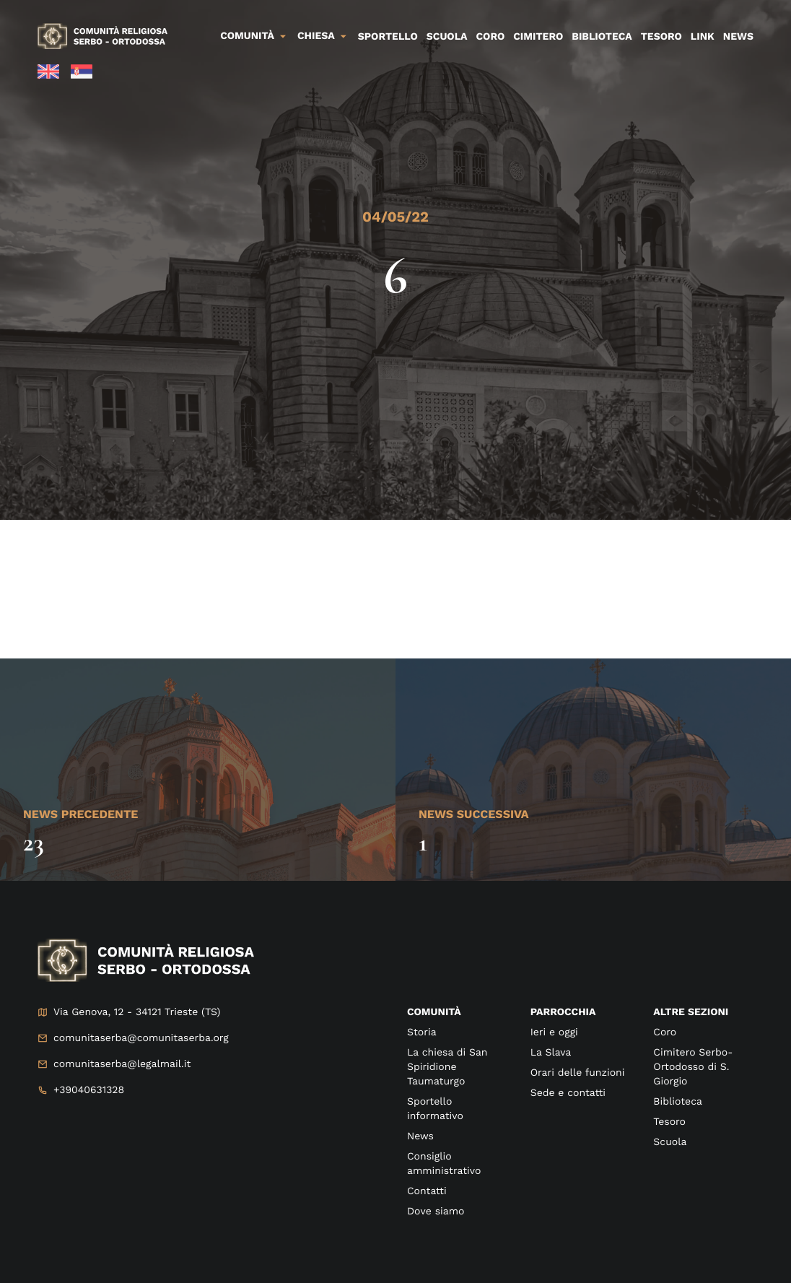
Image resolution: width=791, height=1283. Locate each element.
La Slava (551, 1052)
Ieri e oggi (554, 1032)
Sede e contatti (568, 1093)
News (738, 37)
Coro (490, 37)
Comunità (247, 36)
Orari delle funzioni (577, 1073)
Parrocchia (563, 1012)
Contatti (427, 1191)
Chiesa (316, 36)
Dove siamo (435, 1211)
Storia (422, 1032)
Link (702, 37)
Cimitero (538, 37)
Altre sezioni (690, 1012)
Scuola (447, 37)
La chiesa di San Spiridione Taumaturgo (447, 1067)
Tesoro (661, 37)
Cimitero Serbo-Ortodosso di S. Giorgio (693, 1067)
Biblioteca (602, 37)
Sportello (388, 37)
